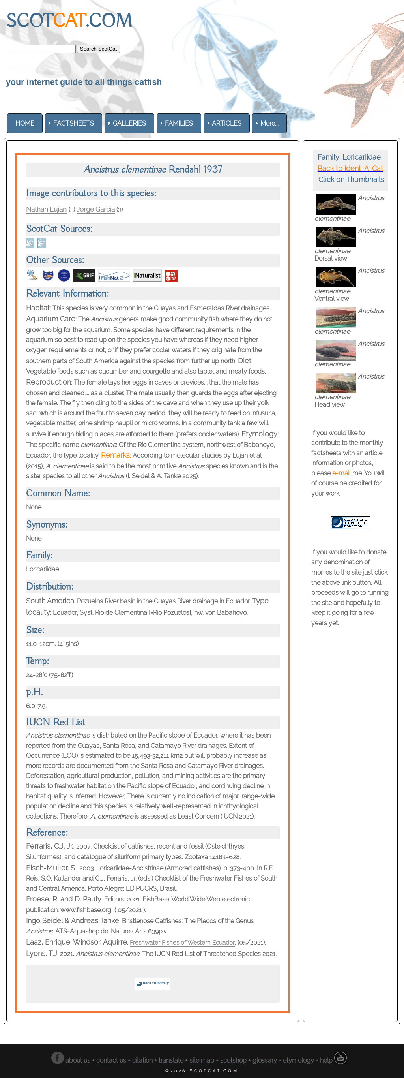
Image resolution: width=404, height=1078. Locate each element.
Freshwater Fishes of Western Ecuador (184, 942)
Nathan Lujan (47, 209)
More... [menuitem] (269, 123)
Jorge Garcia (100, 209)
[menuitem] (25, 123)
